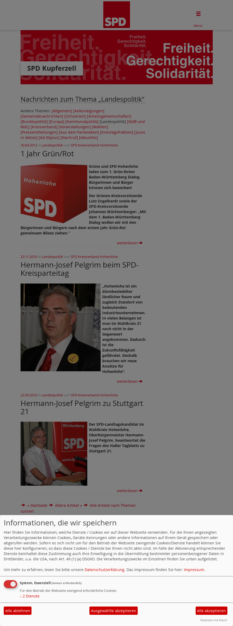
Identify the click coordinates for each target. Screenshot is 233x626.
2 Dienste (30, 596)
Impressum (194, 569)
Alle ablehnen (17, 610)
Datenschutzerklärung (104, 569)
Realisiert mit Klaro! (213, 620)
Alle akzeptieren (211, 610)
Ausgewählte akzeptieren (113, 610)
